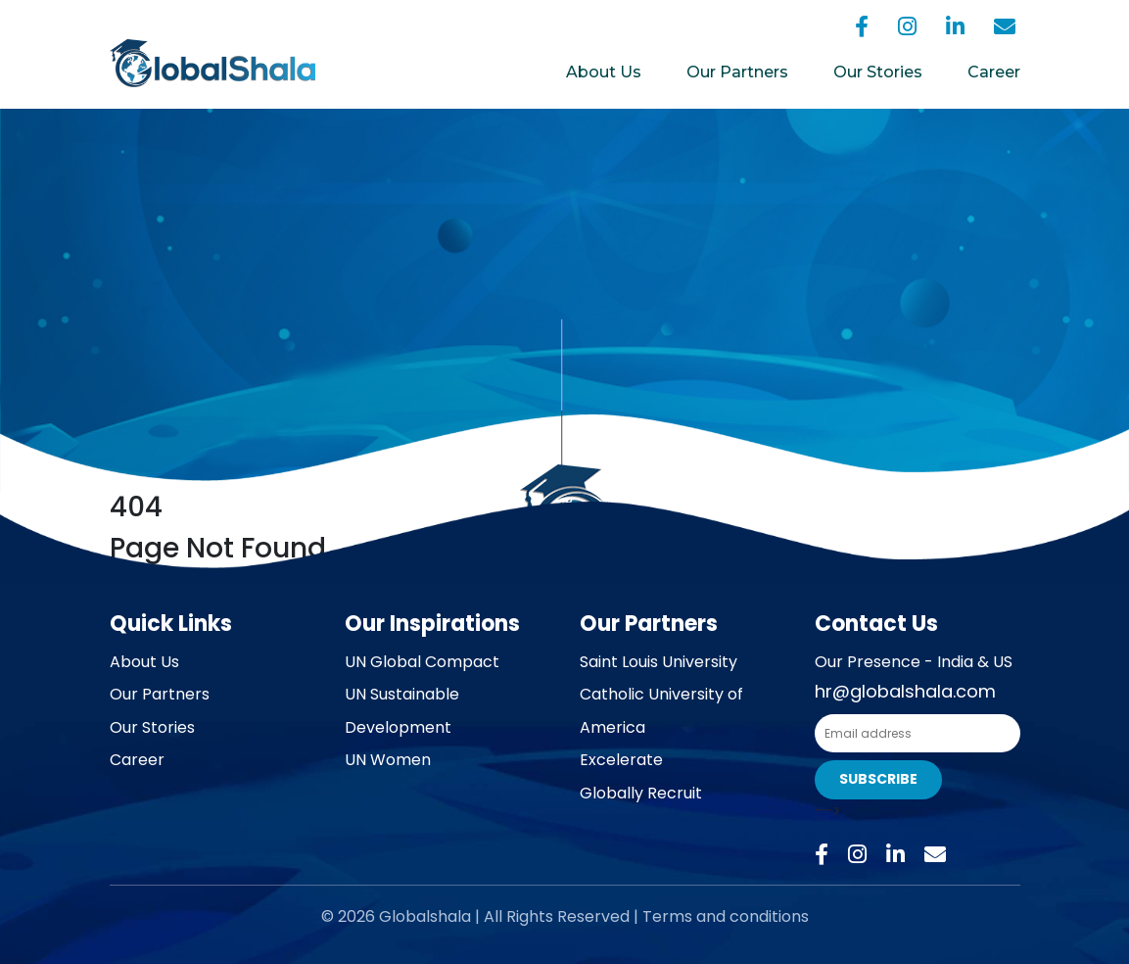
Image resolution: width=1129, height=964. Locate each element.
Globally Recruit (641, 793)
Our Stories (877, 72)
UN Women (388, 759)
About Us (603, 72)
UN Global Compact (422, 662)
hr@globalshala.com (905, 691)
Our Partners (737, 72)
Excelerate (621, 759)
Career (993, 72)
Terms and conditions (725, 916)
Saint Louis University (658, 662)
